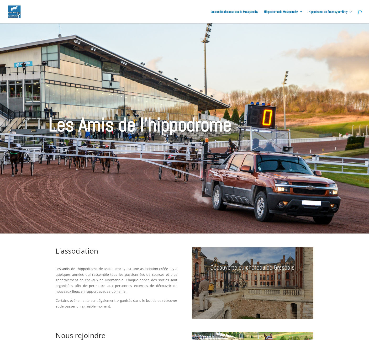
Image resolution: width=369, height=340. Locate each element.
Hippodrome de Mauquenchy (281, 12)
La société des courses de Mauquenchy (234, 12)
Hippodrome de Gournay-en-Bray (328, 12)
